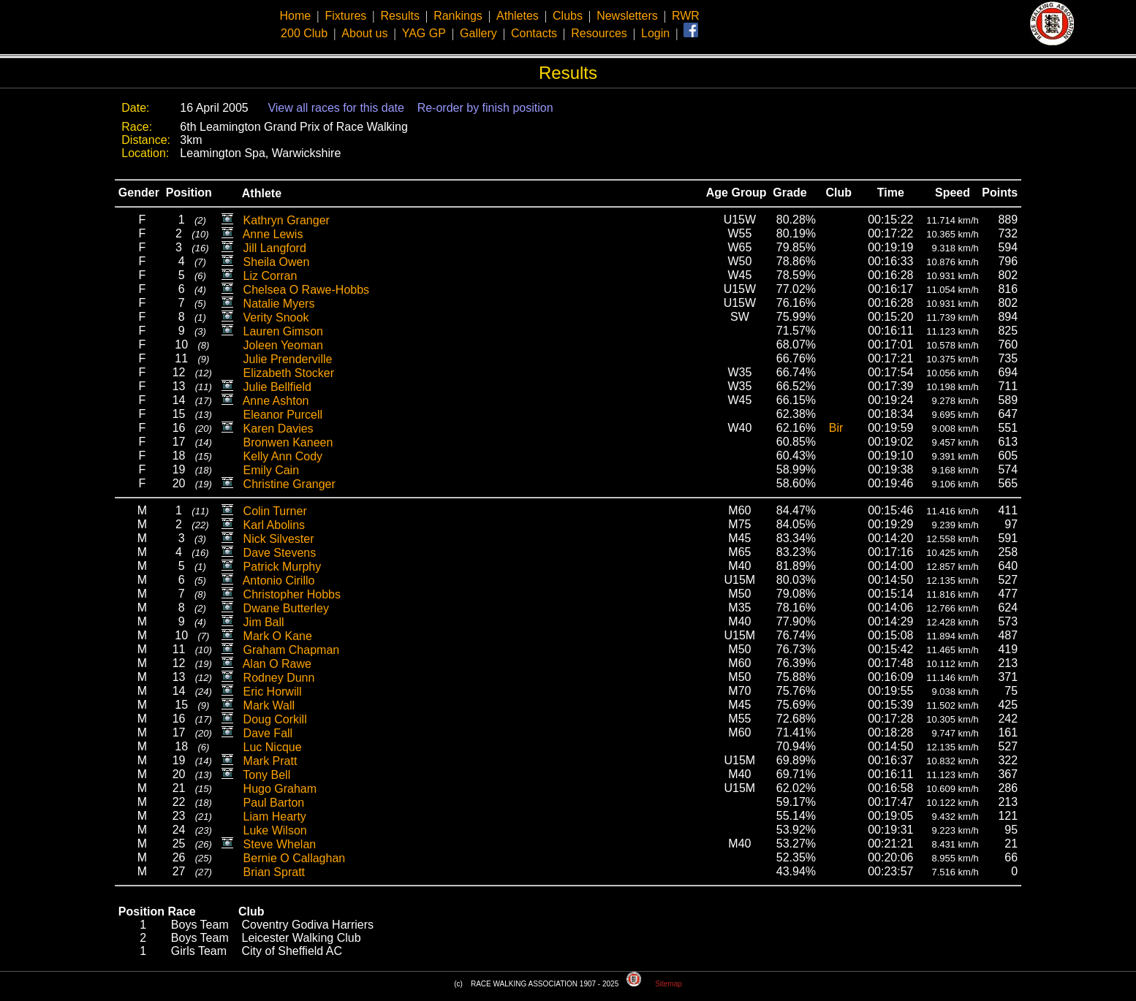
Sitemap (668, 984)
